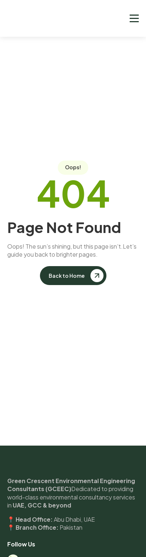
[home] (56, 18)
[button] (134, 18)
